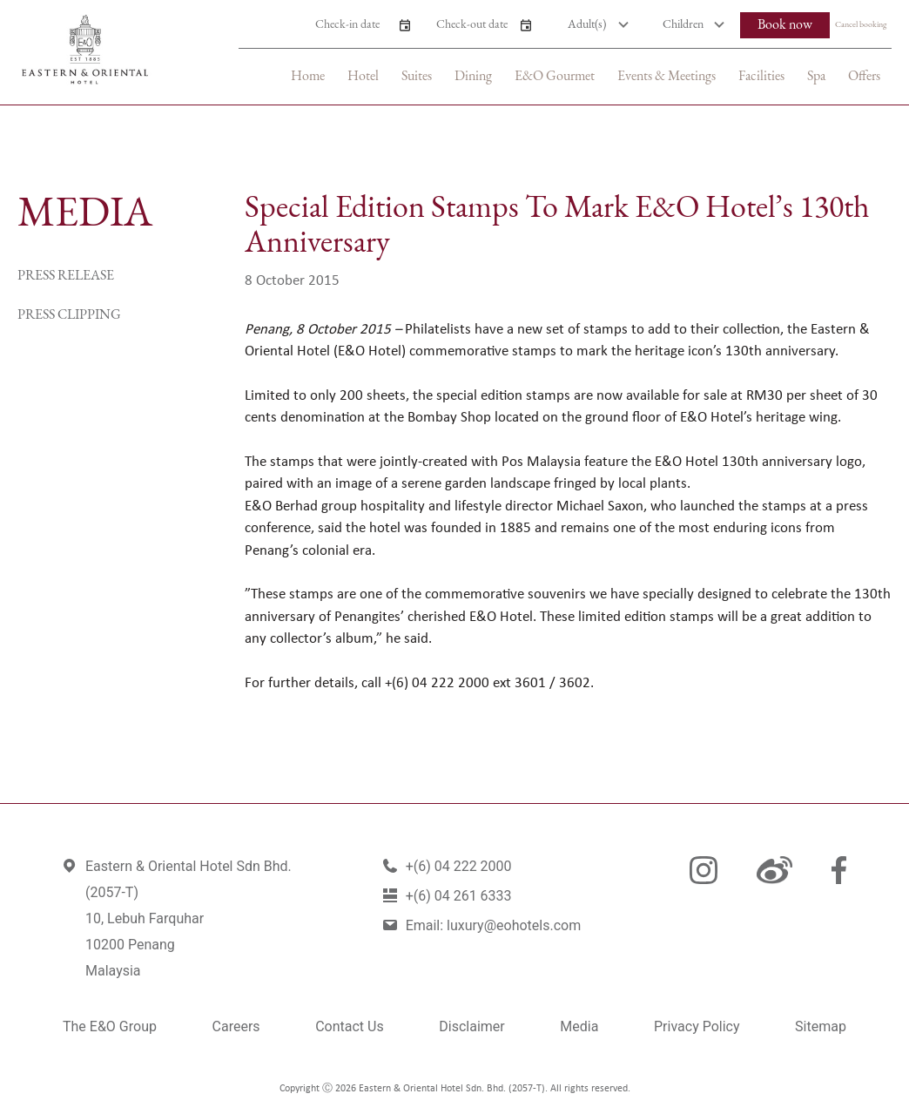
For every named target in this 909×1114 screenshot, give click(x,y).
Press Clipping (69, 315)
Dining (473, 77)
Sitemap (820, 1026)
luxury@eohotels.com (514, 925)
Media (579, 1026)
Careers (236, 1026)
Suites (416, 77)
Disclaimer (471, 1026)
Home (308, 77)
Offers (864, 77)
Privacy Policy (697, 1026)
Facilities (761, 77)
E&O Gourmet (555, 77)
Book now (785, 25)
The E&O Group (110, 1026)
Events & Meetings (666, 77)
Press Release (65, 276)
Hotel (363, 77)
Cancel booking (860, 25)
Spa (816, 77)
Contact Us (349, 1026)
